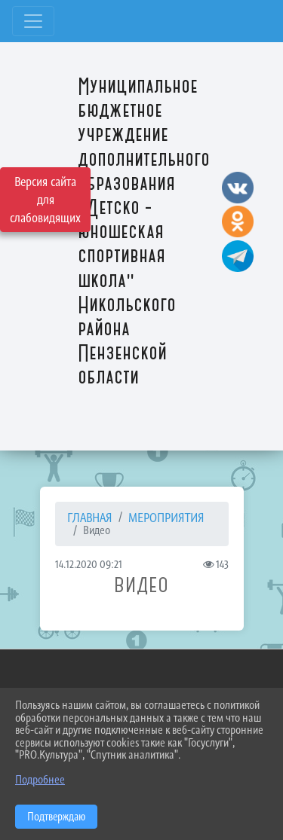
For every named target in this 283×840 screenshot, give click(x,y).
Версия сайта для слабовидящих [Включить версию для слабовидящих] (45, 199)
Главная (89, 517)
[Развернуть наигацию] (33, 21)
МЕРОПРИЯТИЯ (166, 517)
